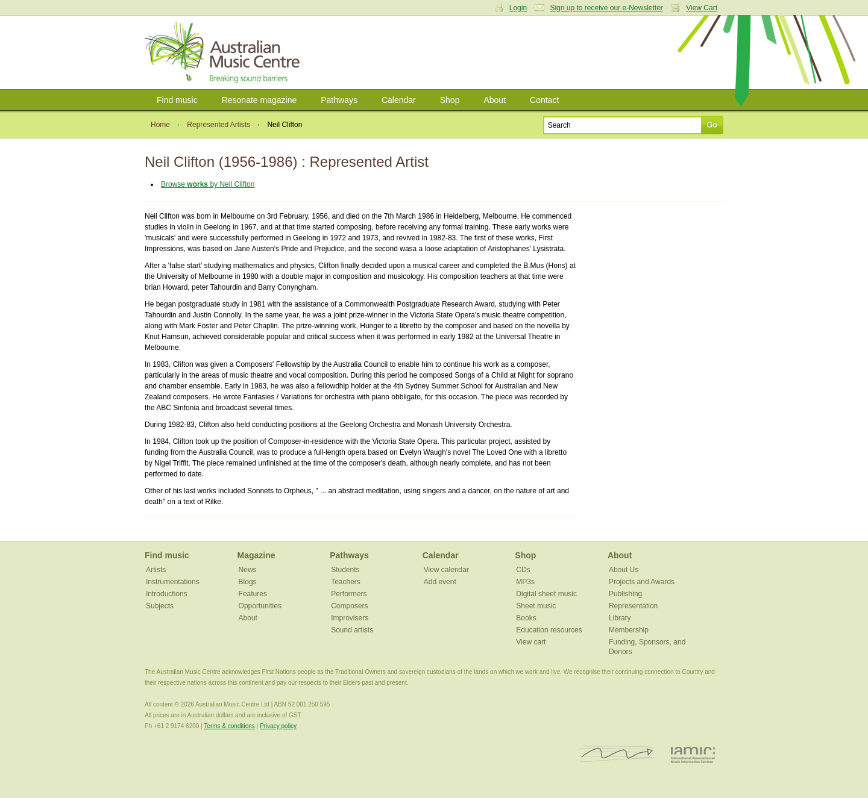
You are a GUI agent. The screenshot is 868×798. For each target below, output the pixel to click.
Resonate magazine (259, 100)
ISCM (616, 754)
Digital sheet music (546, 594)
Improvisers (349, 618)
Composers (349, 606)
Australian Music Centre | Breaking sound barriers (224, 52)
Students (345, 570)
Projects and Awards (642, 582)
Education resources (549, 630)
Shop (450, 100)
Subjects (160, 606)
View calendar (446, 570)
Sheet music (536, 606)
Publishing (625, 594)
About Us (623, 570)
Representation (633, 606)
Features (253, 594)
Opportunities (260, 606)
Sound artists (352, 630)
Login (518, 8)
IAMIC (692, 754)
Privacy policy (278, 726)
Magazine (256, 555)
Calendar (399, 100)
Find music (177, 100)
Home (160, 124)
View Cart (701, 8)
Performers (348, 594)
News (248, 570)
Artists (156, 570)
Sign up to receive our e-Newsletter (606, 8)
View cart (531, 642)
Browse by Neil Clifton (207, 184)
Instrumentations (173, 582)
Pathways (339, 100)
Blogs (248, 582)
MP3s (525, 582)
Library (620, 618)
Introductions (166, 594)
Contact (544, 100)
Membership (629, 630)
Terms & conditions (229, 726)
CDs (523, 570)
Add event (440, 582)
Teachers (345, 582)
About (494, 100)
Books (526, 618)
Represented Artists (218, 124)
